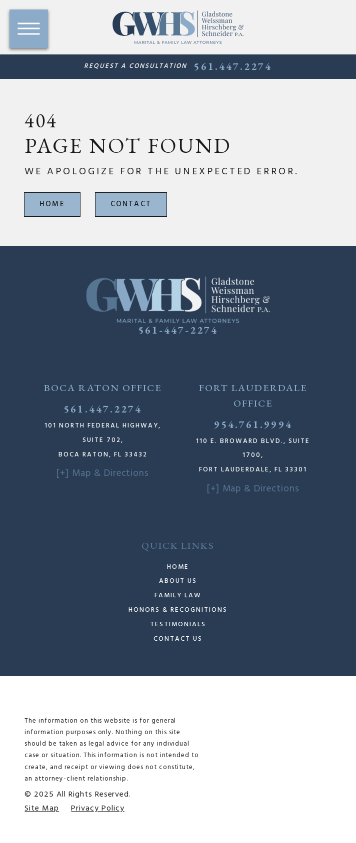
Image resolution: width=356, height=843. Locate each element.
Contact (131, 204)
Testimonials (178, 624)
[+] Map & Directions (102, 473)
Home (52, 204)
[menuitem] (177, 567)
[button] (29, 28)
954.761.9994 (253, 424)
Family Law (178, 595)
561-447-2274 (178, 330)
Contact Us (178, 639)
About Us (178, 581)
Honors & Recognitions (178, 610)
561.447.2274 (233, 66)
